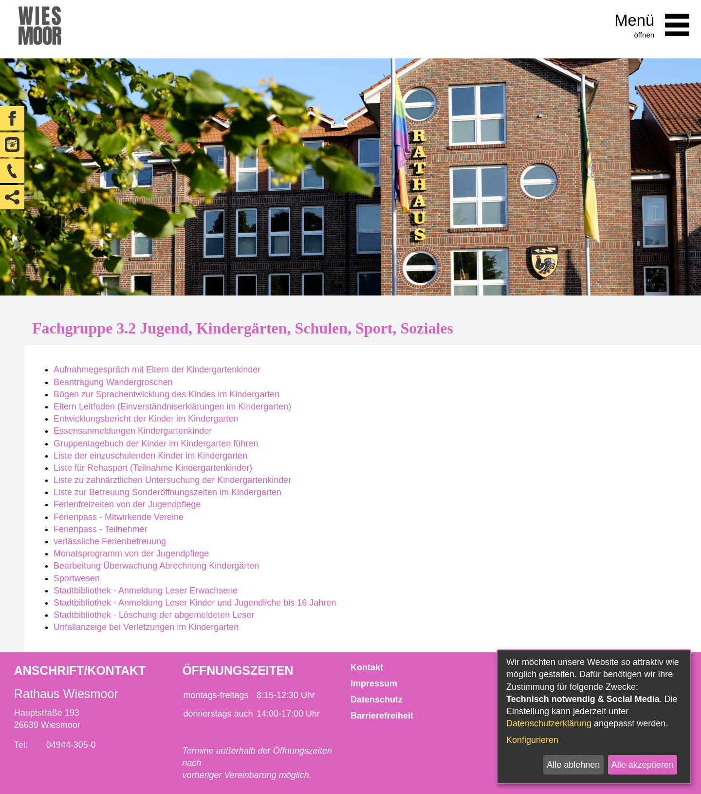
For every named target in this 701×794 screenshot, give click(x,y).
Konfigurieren (532, 740)
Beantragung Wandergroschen (113, 382)
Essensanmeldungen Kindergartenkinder (133, 431)
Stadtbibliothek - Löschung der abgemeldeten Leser (154, 615)
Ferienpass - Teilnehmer (101, 529)
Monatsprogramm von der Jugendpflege (131, 553)
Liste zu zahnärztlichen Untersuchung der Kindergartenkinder (172, 480)
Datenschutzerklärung (548, 723)
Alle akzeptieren (642, 765)
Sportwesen (77, 578)
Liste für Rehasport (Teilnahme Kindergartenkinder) (153, 468)
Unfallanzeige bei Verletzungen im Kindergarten (146, 627)
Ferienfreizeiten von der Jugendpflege (127, 504)
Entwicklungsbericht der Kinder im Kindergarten (146, 419)
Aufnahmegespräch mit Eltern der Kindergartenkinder (157, 369)
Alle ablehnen (573, 765)
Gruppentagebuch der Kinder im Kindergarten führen (156, 443)
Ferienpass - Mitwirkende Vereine (119, 517)
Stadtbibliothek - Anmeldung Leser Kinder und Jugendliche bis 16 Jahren (195, 603)
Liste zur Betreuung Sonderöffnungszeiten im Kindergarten (167, 492)
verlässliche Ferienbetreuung (110, 541)
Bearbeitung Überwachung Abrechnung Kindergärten (156, 566)
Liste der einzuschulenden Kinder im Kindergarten (150, 456)
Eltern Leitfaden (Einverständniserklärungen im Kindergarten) (172, 406)
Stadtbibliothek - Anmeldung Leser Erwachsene (146, 590)
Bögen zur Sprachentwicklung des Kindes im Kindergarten (166, 394)
